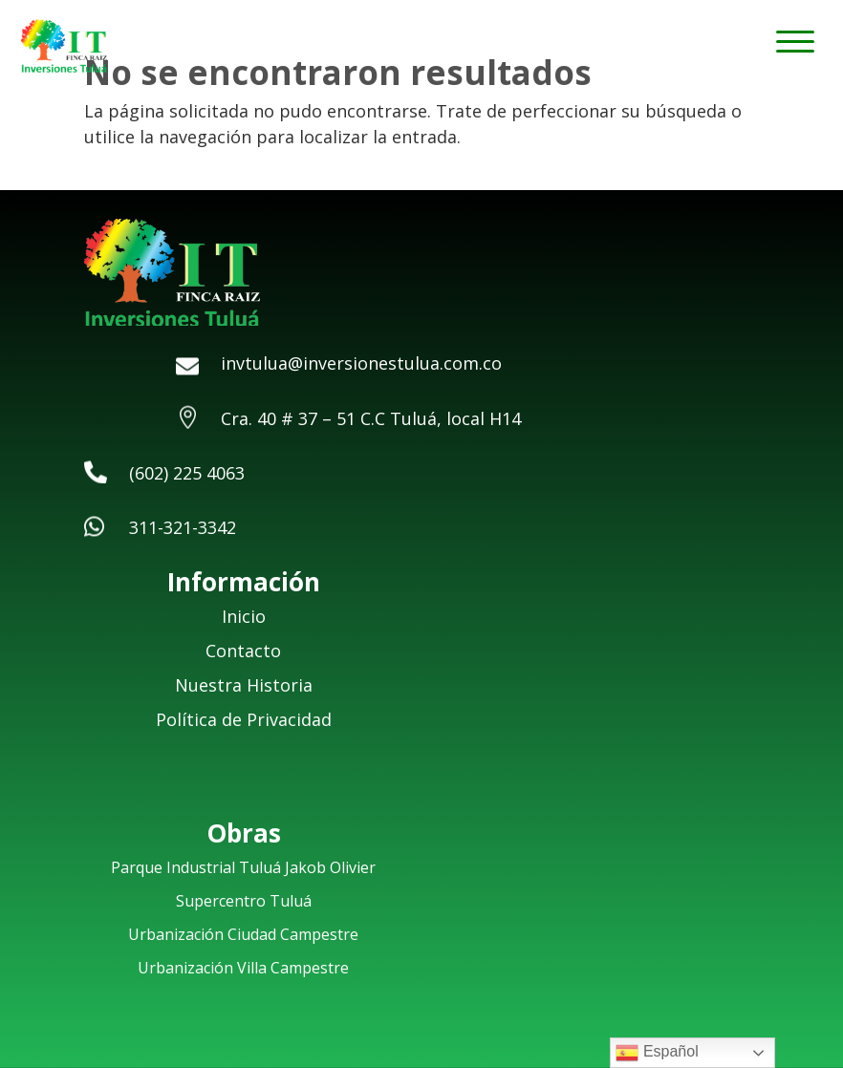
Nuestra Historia (244, 684)
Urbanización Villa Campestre (243, 967)
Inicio (244, 616)
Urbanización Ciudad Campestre (243, 934)
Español (657, 1052)
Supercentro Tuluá (244, 900)
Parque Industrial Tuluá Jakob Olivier (243, 867)
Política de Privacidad (244, 719)
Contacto (243, 650)
